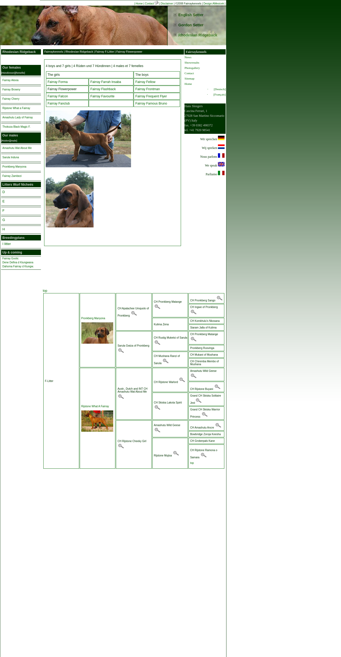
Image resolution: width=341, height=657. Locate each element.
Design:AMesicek (214, 3)
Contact (152, 3)
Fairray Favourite (102, 96)
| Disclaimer (166, 3)
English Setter (190, 15)
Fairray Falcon (58, 96)
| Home (138, 3)
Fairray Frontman (147, 89)
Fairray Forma (58, 82)
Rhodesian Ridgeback (197, 35)
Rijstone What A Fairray (95, 406)
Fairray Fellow (145, 82)
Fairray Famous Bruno (151, 103)
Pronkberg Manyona (93, 318)
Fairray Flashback (103, 89)
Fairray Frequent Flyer (151, 96)
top (45, 291)
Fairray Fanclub (59, 103)
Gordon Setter (190, 25)
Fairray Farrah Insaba (105, 82)
